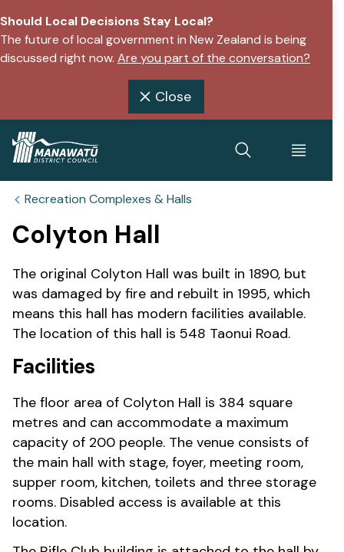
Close (163, 97)
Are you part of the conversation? (213, 58)
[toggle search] (243, 150)
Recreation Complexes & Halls (108, 199)
